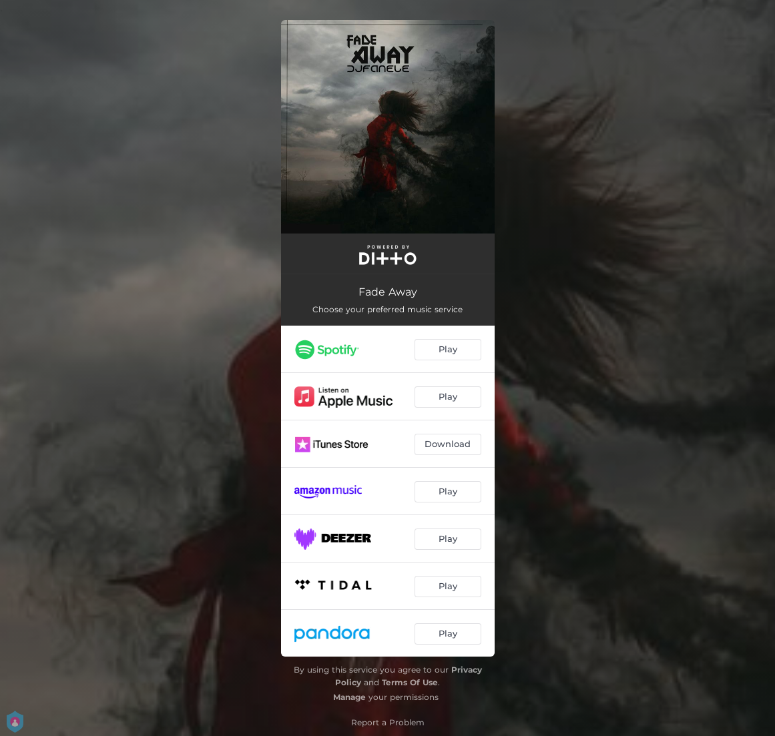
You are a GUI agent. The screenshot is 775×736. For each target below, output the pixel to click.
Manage (349, 697)
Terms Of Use (410, 682)
